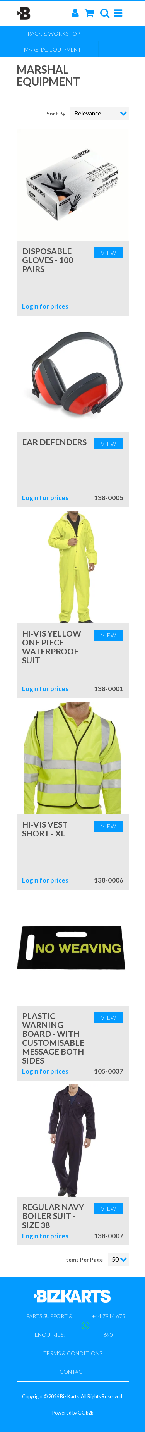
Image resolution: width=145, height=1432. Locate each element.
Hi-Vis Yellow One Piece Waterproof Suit (51, 646)
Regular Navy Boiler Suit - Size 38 (53, 1215)
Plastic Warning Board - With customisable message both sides (53, 1038)
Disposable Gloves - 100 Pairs (47, 260)
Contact (73, 1371)
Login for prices (45, 306)
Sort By (56, 113)
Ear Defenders (54, 442)
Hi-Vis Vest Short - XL (45, 828)
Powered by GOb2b (72, 1413)
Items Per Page (83, 1259)
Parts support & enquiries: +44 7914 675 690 (75, 1325)
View (108, 253)
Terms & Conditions (72, 1353)
